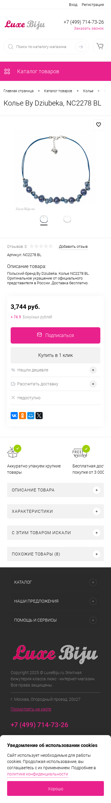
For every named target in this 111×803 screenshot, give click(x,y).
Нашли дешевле (29, 370)
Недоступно (26, 397)
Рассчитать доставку (34, 383)
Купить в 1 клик (55, 355)
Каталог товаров (31, 71)
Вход (73, 4)
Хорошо (55, 788)
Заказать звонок (89, 28)
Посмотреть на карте (31, 709)
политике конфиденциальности (37, 774)
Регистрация (93, 4)
